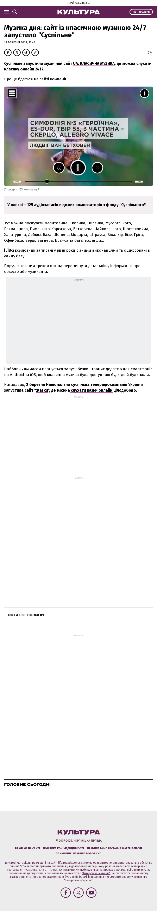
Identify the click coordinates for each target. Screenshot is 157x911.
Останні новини (26, 615)
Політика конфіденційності (63, 848)
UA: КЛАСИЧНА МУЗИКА (94, 63)
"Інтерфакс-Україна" (96, 873)
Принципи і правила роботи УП (78, 853)
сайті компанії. (53, 79)
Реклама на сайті (27, 848)
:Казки (42, 390)
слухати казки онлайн (91, 390)
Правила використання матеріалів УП (114, 848)
